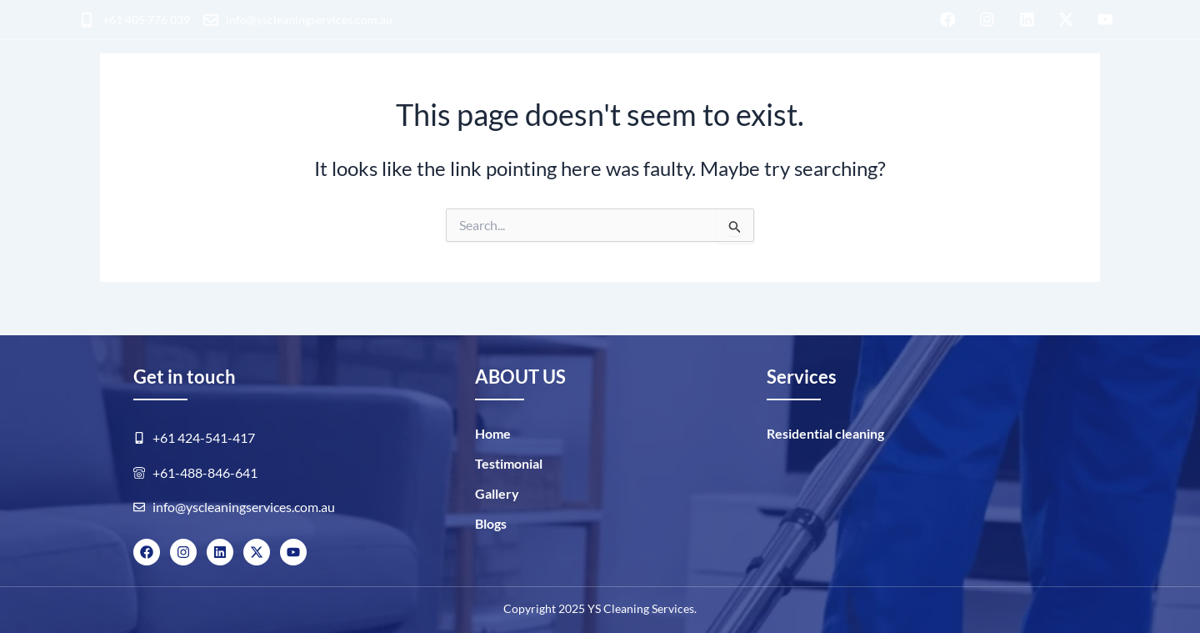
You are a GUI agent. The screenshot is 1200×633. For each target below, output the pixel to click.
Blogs (971, 88)
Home (493, 433)
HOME (96, 91)
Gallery (497, 493)
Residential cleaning (218, 91)
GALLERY (897, 88)
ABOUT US (804, 88)
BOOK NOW (1067, 91)
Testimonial (508, 463)
